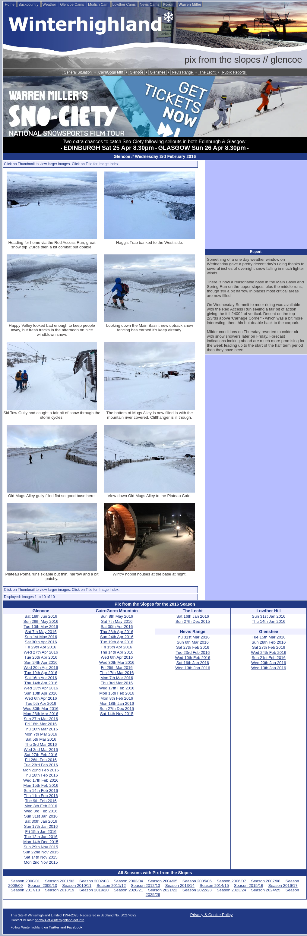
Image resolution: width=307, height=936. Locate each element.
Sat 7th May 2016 (40, 631)
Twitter (54, 927)
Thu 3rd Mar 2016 (41, 744)
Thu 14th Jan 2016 (268, 621)
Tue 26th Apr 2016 (40, 657)
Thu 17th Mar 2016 (117, 672)
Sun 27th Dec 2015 (117, 708)
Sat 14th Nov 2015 (40, 857)
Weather (50, 4)
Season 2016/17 (283, 885)
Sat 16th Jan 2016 (192, 616)
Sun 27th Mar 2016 (41, 719)
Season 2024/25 (265, 890)
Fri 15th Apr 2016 (116, 647)
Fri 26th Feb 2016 (41, 760)
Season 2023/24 (231, 890)
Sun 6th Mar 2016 (193, 642)
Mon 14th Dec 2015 (40, 842)
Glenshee (157, 72)
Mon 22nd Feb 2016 (41, 770)
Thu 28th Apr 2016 (116, 631)
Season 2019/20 (94, 890)
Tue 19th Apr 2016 (40, 672)
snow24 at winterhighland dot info (59, 920)
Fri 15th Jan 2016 (41, 831)
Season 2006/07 (231, 881)
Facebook (74, 927)
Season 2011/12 (111, 885)
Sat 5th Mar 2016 (40, 739)
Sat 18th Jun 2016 (40, 616)
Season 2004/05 (162, 881)
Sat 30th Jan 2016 (40, 821)
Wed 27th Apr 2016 (41, 652)
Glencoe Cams (72, 4)
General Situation (78, 72)
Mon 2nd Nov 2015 (41, 862)
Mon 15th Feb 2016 (41, 785)
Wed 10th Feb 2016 (192, 657)
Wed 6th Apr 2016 (41, 698)
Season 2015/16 (248, 885)
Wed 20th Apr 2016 (41, 667)
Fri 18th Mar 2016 (41, 724)
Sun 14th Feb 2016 (41, 790)
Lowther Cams (124, 4)
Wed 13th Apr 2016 (41, 688)
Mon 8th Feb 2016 (40, 806)
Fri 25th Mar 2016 (117, 667)
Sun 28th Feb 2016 (269, 642)
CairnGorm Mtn (110, 72)
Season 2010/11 (76, 885)
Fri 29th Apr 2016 (40, 647)
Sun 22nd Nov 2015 (41, 852)
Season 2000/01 (25, 881)
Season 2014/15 (214, 885)
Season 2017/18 (25, 890)
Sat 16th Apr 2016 (41, 678)
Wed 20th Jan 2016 (268, 662)
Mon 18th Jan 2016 (117, 703)
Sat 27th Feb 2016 (41, 754)
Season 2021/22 (162, 890)
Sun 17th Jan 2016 (41, 826)
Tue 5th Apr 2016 (40, 703)
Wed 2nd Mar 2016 (41, 749)
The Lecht (207, 72)
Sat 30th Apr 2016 (41, 642)
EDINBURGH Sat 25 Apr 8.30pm (109, 147)
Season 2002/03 (94, 881)
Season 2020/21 (128, 890)
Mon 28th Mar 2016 (41, 713)
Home (10, 4)
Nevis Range (182, 72)
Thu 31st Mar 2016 (193, 637)
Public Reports (234, 72)
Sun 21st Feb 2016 (269, 657)
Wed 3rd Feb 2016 (40, 811)
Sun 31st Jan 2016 (41, 816)
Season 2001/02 (59, 881)
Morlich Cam (98, 4)
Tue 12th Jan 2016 (41, 836)
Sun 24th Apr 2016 (40, 662)
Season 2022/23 (197, 890)
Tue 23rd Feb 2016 (41, 765)
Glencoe (136, 72)
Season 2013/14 (180, 885)
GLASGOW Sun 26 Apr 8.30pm (202, 147)
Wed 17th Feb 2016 (41, 780)
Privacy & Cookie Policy (211, 914)
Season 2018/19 (59, 890)
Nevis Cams (150, 4)
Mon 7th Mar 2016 (40, 734)
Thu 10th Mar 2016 (41, 729)
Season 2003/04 (128, 881)
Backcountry (28, 4)
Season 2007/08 (265, 881)
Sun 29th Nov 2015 (41, 847)
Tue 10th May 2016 (41, 626)
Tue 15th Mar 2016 (269, 637)
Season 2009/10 (42, 885)
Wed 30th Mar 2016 (41, 708)
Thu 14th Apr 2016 (41, 683)
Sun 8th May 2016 (116, 616)
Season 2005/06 (197, 881)
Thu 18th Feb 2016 (41, 775)
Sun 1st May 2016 (41, 637)
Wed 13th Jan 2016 (192, 668)
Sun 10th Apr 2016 (40, 693)
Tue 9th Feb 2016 (41, 801)
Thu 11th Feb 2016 (41, 795)
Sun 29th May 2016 (41, 621)
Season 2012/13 (145, 885)
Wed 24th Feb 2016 (268, 652)
